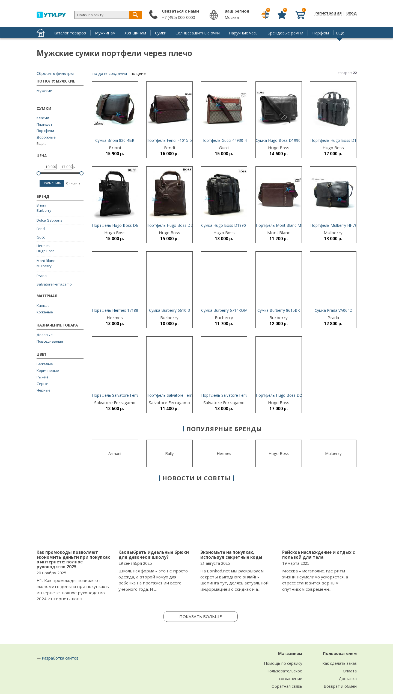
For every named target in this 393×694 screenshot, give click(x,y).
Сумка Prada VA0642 (333, 310)
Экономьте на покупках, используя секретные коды (231, 554)
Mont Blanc (46, 260)
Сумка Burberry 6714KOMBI (226, 310)
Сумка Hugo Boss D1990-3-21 (228, 225)
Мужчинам (105, 33)
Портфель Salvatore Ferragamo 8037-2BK (239, 395)
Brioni (41, 205)
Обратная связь (287, 686)
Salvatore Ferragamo (54, 284)
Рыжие (43, 377)
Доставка (348, 678)
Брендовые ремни (285, 33)
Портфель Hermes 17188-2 (117, 310)
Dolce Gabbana (49, 220)
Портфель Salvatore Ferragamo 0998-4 (182, 395)
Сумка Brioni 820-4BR (114, 140)
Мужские (44, 90)
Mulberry (44, 265)
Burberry (44, 210)
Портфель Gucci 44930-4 (224, 140)
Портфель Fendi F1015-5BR (172, 140)
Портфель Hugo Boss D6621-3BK (122, 225)
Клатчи (43, 118)
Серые (42, 383)
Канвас (43, 305)
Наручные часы (243, 33)
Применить (52, 183)
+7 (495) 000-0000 (178, 17)
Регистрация (328, 13)
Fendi (41, 228)
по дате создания (110, 73)
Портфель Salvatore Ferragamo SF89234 (129, 395)
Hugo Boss (46, 250)
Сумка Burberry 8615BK (278, 310)
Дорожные (46, 137)
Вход (351, 13)
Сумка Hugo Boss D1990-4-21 (283, 140)
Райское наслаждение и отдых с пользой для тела (318, 554)
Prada (42, 275)
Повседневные (50, 341)
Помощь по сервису (283, 663)
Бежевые (45, 363)
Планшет (44, 124)
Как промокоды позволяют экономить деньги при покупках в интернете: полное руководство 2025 (73, 559)
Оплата (350, 671)
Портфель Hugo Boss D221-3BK (285, 395)
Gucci (41, 237)
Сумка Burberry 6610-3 (169, 310)
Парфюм (320, 33)
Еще (340, 33)
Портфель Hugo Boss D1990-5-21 (341, 140)
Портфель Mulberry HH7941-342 (339, 225)
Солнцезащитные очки (197, 33)
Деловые (45, 334)
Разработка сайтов (60, 658)
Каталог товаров (69, 33)
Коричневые (48, 370)
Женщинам (135, 33)
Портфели (45, 130)
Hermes (43, 245)
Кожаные (45, 312)
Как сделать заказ (339, 663)
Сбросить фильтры (55, 73)
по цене (138, 73)
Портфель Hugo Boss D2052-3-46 (178, 225)
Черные (43, 390)
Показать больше (200, 616)
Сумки (160, 33)
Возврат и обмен (340, 686)
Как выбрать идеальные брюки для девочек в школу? (153, 554)
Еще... (41, 143)
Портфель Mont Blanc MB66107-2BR (289, 225)
